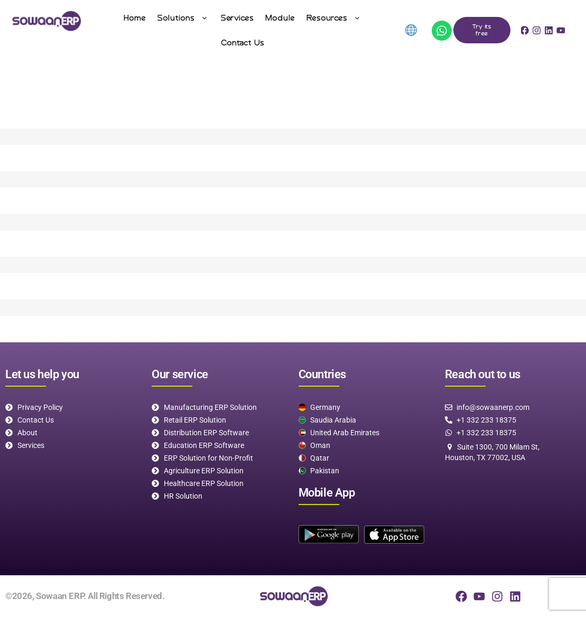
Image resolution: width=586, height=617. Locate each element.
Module (280, 17)
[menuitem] (410, 30)
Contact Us (242, 42)
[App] (442, 31)
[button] (183, 17)
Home (135, 17)
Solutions (183, 17)
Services (237, 17)
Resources (334, 17)
